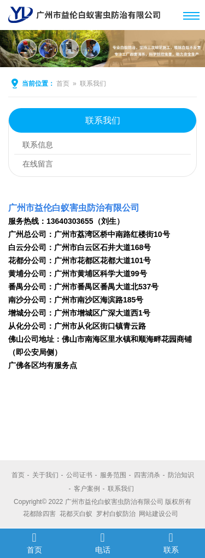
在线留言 (37, 163)
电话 (102, 542)
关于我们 (45, 475)
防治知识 (181, 475)
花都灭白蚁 (76, 514)
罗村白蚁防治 (116, 514)
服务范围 (113, 475)
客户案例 (87, 488)
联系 (171, 542)
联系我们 (93, 83)
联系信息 (37, 144)
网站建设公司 (158, 514)
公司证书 (79, 475)
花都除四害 (39, 514)
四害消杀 (147, 475)
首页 (62, 83)
